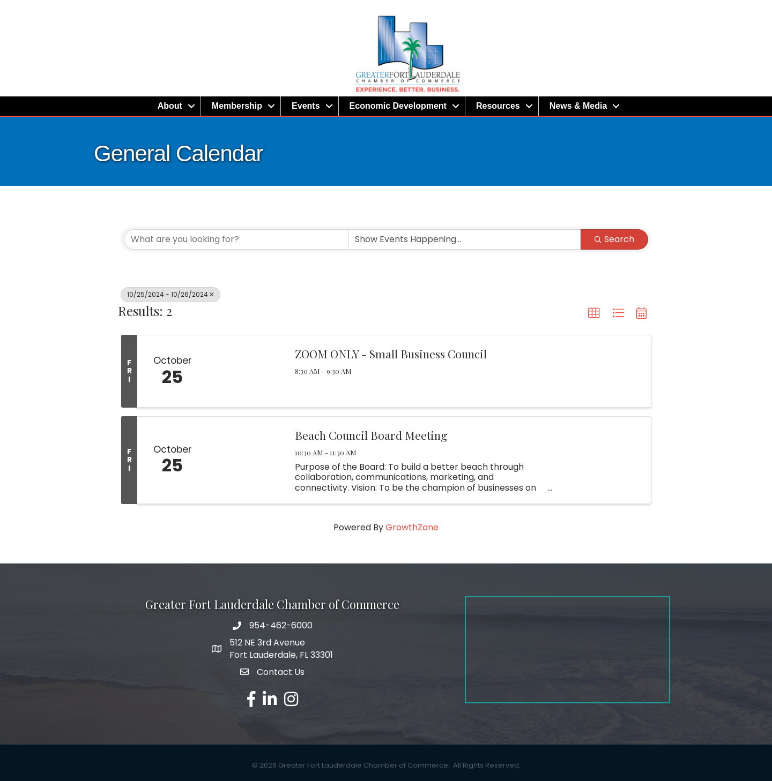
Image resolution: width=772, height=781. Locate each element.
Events (306, 105)
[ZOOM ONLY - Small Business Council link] (245, 371)
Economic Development (398, 105)
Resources (498, 105)
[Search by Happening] (464, 239)
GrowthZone (412, 527)
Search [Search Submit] (614, 239)
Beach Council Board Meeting (371, 434)
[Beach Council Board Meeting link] (245, 460)
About (170, 105)
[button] (594, 313)
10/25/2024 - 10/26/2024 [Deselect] (170, 294)
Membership (237, 105)
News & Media (578, 105)
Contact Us (281, 672)
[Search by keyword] (236, 239)
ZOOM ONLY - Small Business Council (391, 353)
